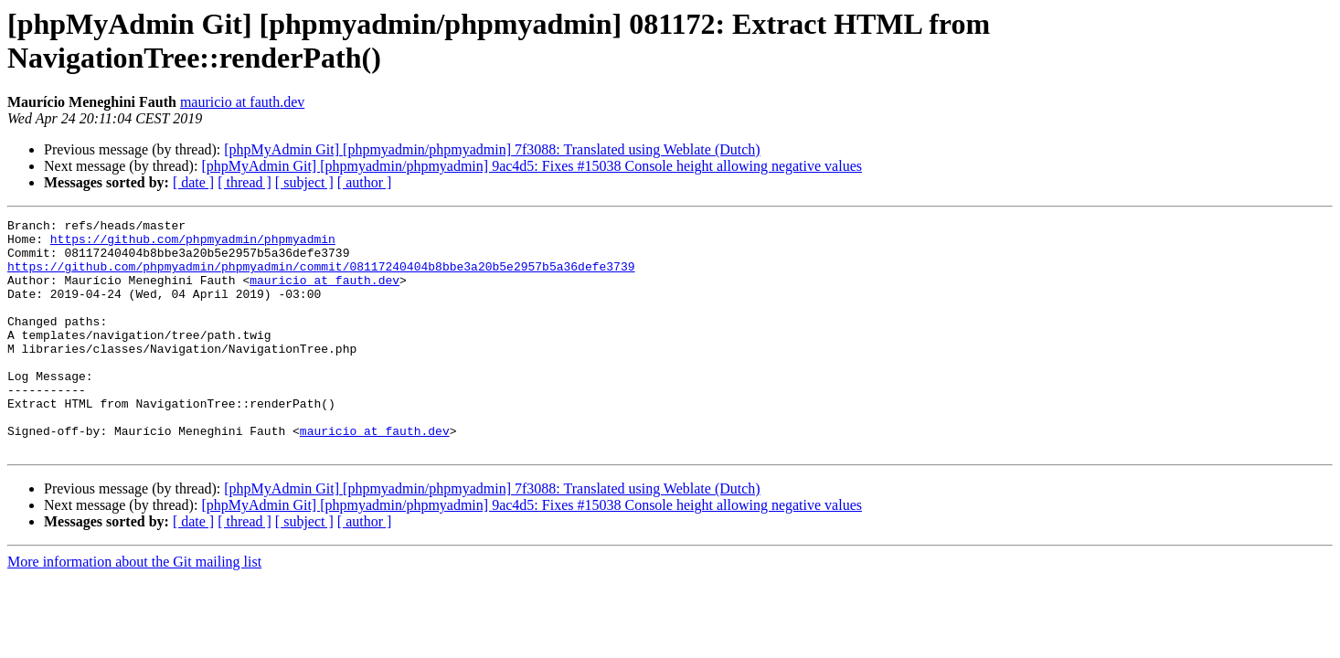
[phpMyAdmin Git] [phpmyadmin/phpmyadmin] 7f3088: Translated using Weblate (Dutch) (492, 149)
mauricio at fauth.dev (242, 102)
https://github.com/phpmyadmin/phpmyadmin (192, 244)
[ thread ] (244, 182)
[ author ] (364, 182)
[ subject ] (304, 182)
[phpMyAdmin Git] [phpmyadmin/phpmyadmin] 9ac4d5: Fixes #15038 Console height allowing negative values (531, 166)
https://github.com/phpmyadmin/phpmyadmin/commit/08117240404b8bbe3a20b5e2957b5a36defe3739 (320, 277)
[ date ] (193, 182)
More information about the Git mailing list (134, 608)
